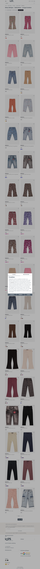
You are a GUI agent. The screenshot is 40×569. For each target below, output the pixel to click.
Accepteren (12, 294)
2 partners (12, 282)
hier (30, 288)
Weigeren (20, 294)
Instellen (28, 294)
